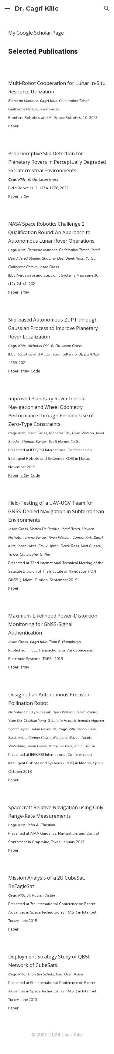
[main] (57, 32)
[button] (7, 8)
